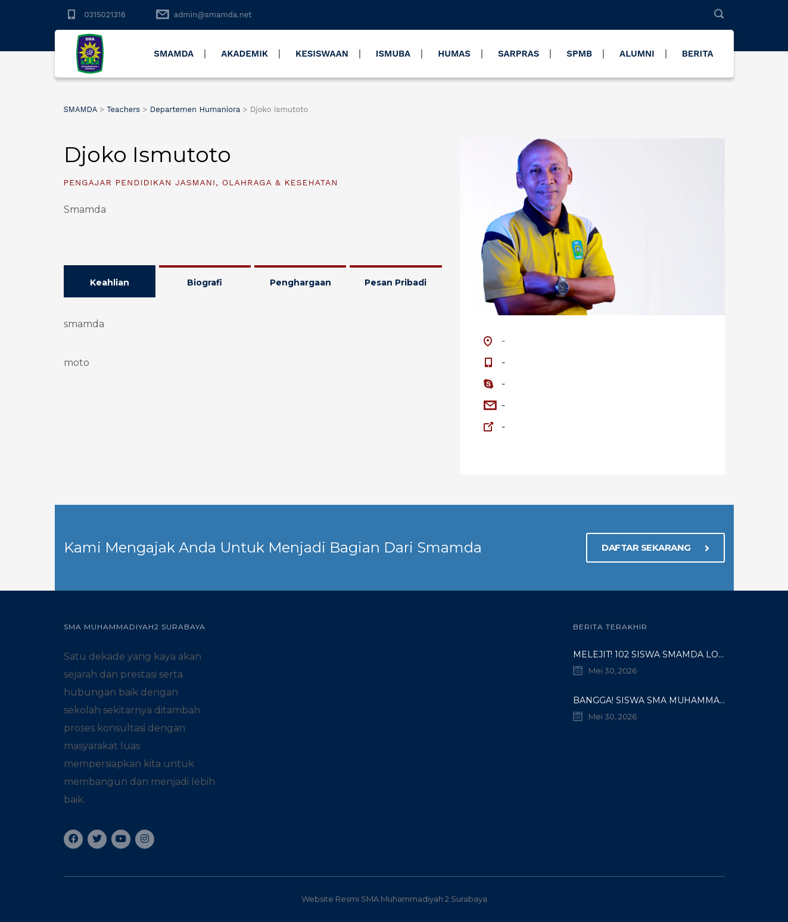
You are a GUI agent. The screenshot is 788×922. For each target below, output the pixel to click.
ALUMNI (637, 53)
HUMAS (454, 53)
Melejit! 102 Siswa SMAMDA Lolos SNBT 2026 (649, 654)
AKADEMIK (244, 53)
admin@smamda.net (213, 14)
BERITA (698, 53)
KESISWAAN (321, 53)
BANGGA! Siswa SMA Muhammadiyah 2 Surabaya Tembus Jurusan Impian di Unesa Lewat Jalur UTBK (649, 700)
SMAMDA (174, 53)
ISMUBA (393, 53)
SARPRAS (518, 53)
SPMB (579, 53)
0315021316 (105, 14)
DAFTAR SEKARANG (655, 547)
